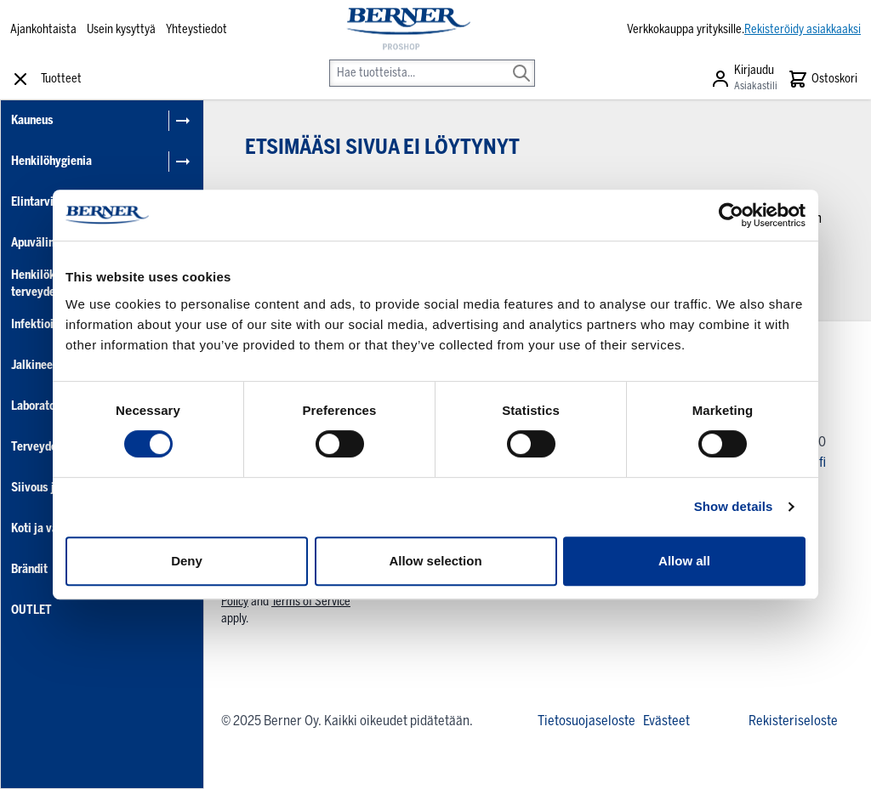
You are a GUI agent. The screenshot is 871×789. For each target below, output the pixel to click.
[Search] (521, 61)
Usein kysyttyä (121, 29)
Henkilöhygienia (51, 161)
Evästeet (666, 720)
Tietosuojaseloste (586, 720)
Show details (733, 506)
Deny (186, 560)
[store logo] (407, 29)
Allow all (684, 560)
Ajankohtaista (43, 29)
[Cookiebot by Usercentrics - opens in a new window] (731, 215)
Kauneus (32, 120)
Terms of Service (310, 601)
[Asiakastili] (743, 79)
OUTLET (31, 610)
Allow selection (435, 560)
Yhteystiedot (196, 29)
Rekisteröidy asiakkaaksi (802, 29)
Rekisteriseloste (793, 720)
